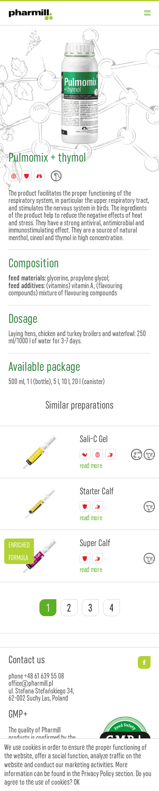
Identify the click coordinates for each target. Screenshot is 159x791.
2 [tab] (69, 607)
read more (91, 465)
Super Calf (95, 543)
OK (77, 782)
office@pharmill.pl (30, 683)
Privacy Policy (97, 773)
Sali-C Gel (94, 439)
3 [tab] (90, 607)
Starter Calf (97, 491)
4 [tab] (111, 607)
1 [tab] (48, 607)
